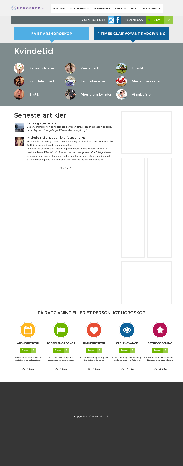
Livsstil (137, 68)
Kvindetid (120, 8)
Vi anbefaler (142, 94)
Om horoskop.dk (151, 8)
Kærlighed (89, 68)
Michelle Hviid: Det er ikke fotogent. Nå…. (58, 138)
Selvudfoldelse (41, 68)
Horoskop (59, 8)
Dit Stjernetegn (79, 8)
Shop (134, 8)
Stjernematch (101, 8)
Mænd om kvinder (96, 94)
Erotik (34, 94)
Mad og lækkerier (146, 81)
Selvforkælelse (93, 81)
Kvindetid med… (43, 81)
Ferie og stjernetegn (42, 123)
